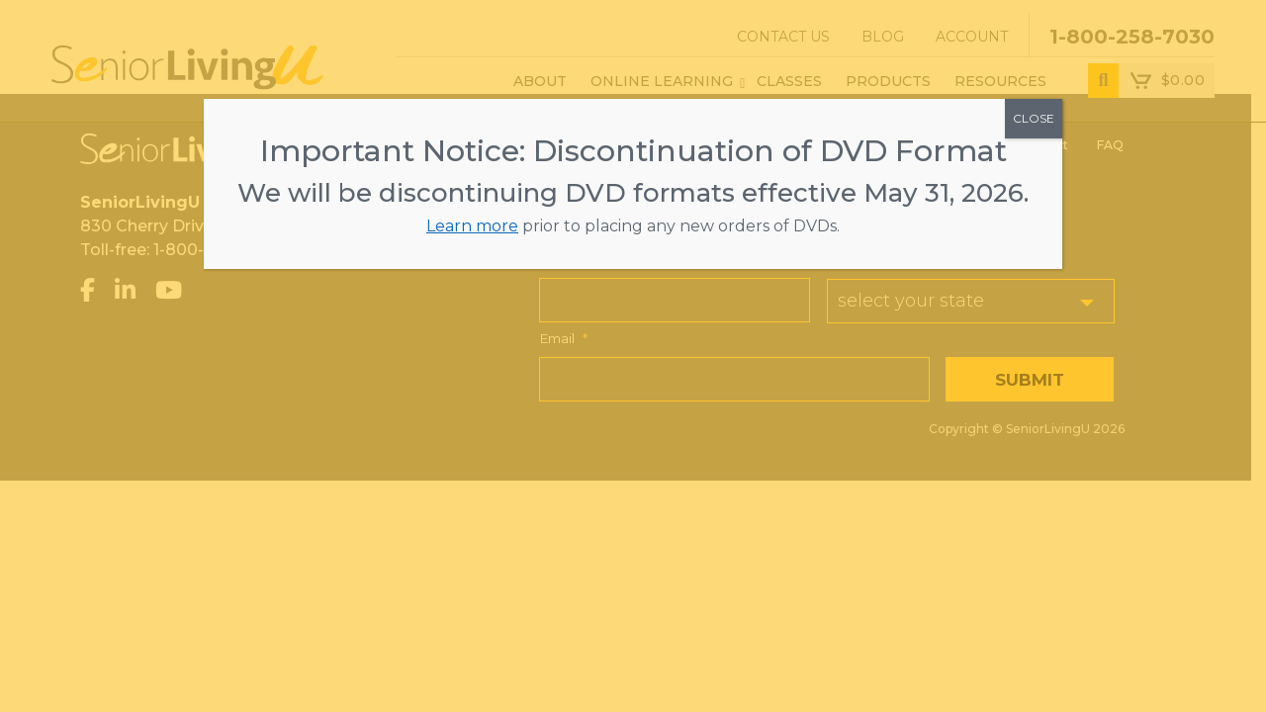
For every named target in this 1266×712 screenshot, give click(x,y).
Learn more (472, 226)
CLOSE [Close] (1033, 118)
